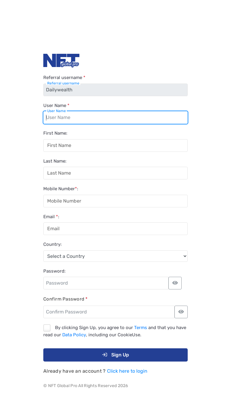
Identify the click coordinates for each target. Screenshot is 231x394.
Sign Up (115, 355)
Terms (140, 327)
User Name (56, 105)
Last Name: (54, 161)
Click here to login (127, 371)
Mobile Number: (60, 188)
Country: (52, 244)
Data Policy (74, 334)
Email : (51, 216)
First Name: (55, 133)
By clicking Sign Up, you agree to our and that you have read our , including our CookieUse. (114, 331)
